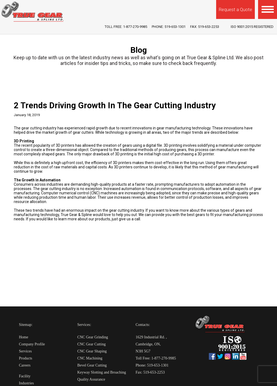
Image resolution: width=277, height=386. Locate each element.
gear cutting (31, 128)
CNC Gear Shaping (92, 351)
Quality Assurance (91, 379)
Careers (25, 365)
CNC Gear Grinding (92, 337)
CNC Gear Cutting (91, 344)
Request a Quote (235, 9)
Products (25, 358)
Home (23, 337)
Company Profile (32, 344)
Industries (26, 383)
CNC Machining (90, 358)
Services (25, 351)
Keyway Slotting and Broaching (101, 372)
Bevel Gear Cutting (92, 365)
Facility (25, 376)
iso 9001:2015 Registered (252, 27)
